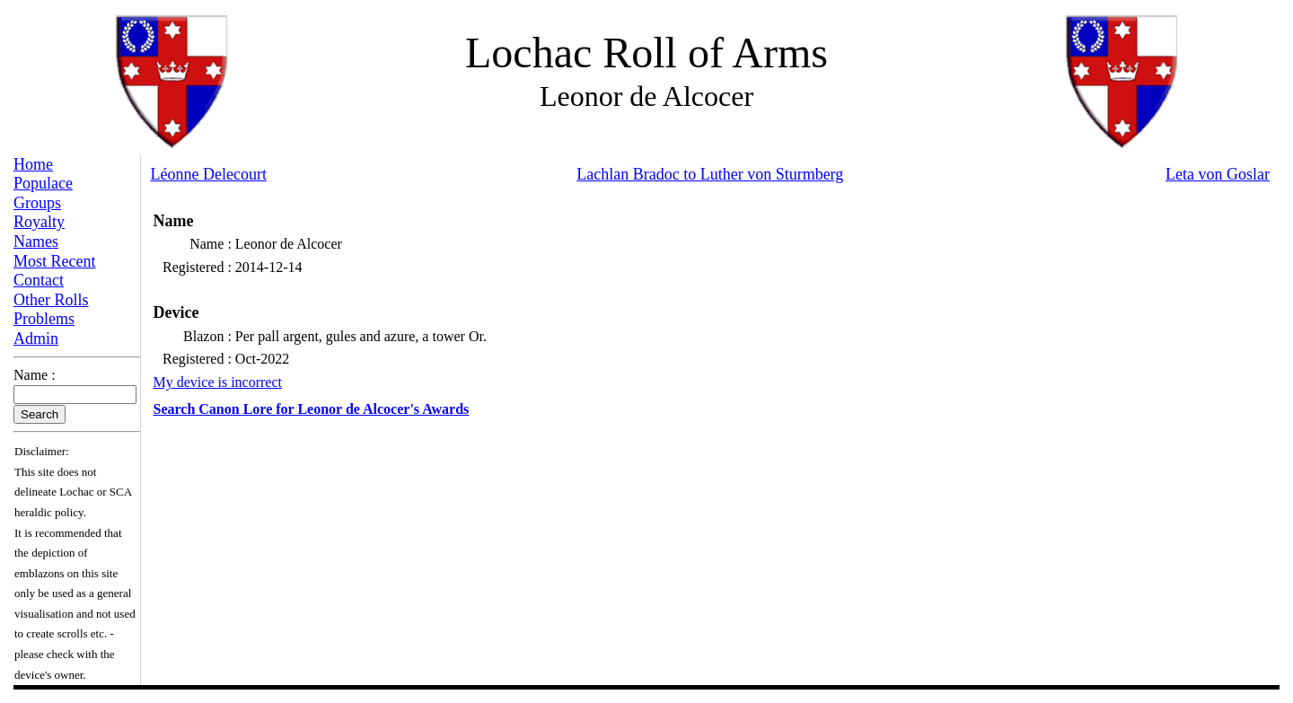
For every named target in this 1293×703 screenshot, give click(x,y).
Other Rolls (51, 300)
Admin (35, 338)
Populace (43, 183)
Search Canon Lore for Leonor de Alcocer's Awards (312, 409)
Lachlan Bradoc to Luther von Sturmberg (709, 174)
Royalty (39, 222)
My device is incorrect (218, 382)
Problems (44, 319)
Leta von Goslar (1217, 174)
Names (35, 241)
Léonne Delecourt (209, 174)
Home (33, 164)
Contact (38, 280)
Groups (37, 203)
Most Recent (54, 261)
